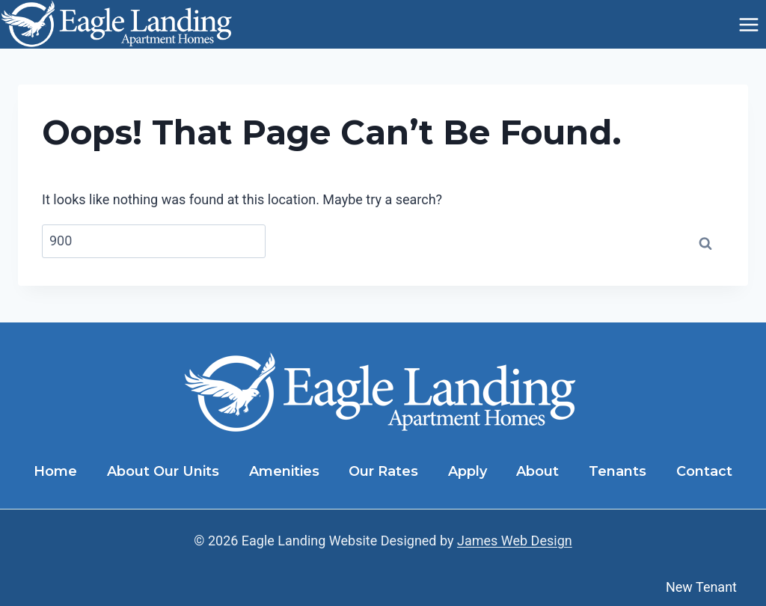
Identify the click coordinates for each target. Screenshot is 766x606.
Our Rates (383, 471)
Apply (467, 471)
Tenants (617, 471)
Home (55, 471)
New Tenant (701, 587)
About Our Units (163, 471)
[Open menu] (748, 24)
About (537, 471)
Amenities (284, 471)
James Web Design (514, 540)
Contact (704, 471)
